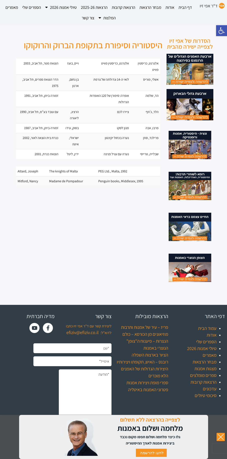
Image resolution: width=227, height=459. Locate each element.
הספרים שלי (31, 7)
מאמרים (11, 7)
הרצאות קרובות (123, 7)
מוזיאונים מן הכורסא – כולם (145, 334)
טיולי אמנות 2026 (61, 7)
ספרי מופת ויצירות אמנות (147, 383)
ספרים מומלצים (203, 375)
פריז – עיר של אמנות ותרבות (144, 327)
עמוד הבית (207, 328)
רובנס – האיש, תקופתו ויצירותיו (142, 362)
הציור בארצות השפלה (150, 355)
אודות (169, 7)
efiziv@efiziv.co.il (82, 332)
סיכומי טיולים (206, 395)
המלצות (107, 18)
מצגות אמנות (205, 368)
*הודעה (85, 398)
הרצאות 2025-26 (94, 7)
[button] (221, 30)
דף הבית (185, 7)
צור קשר (88, 18)
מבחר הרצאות (150, 7)
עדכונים (210, 389)
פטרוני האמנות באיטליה (148, 389)
